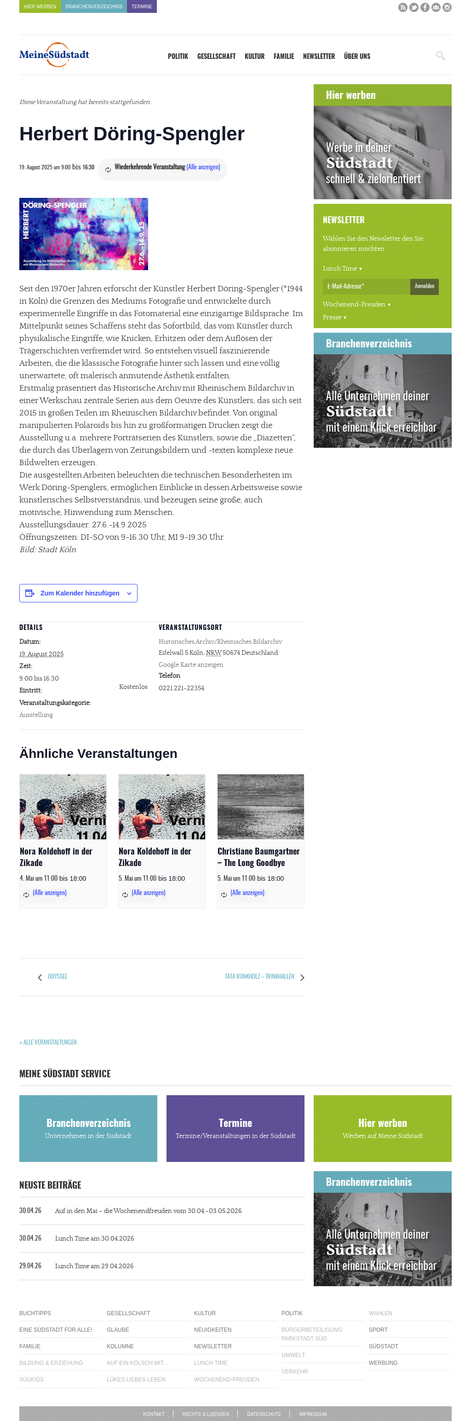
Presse (332, 317)
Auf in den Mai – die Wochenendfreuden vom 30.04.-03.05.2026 (130, 1211)
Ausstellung (36, 715)
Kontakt (153, 1414)
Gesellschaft (216, 57)
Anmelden (424, 286)
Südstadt (383, 1346)
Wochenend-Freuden (354, 304)
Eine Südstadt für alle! (55, 1330)
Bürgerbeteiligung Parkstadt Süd (311, 1334)
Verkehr (294, 1372)
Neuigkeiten (212, 1330)
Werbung (383, 1363)
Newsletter (319, 57)
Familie (284, 57)
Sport (378, 1330)
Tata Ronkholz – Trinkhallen (260, 977)
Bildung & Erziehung (51, 1363)
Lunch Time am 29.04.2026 (76, 1266)
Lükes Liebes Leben (136, 1379)
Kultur (254, 57)
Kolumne (120, 1346)
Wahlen (380, 1313)
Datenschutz (264, 1414)
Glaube (118, 1330)
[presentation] (63, 806)
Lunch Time (340, 268)
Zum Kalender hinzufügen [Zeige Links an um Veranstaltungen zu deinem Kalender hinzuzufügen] (80, 593)
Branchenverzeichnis (94, 6)
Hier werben (40, 6)
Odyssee (56, 977)
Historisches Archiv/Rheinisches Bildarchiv (220, 642)
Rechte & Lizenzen (206, 1414)
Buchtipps (35, 1313)
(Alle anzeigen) (203, 167)
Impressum (313, 1414)
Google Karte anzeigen (191, 665)
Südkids (31, 1379)
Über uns (357, 57)
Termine (142, 6)
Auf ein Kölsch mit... (137, 1363)
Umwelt (293, 1355)
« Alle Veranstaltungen (48, 1043)
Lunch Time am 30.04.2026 (76, 1238)
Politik (178, 57)
